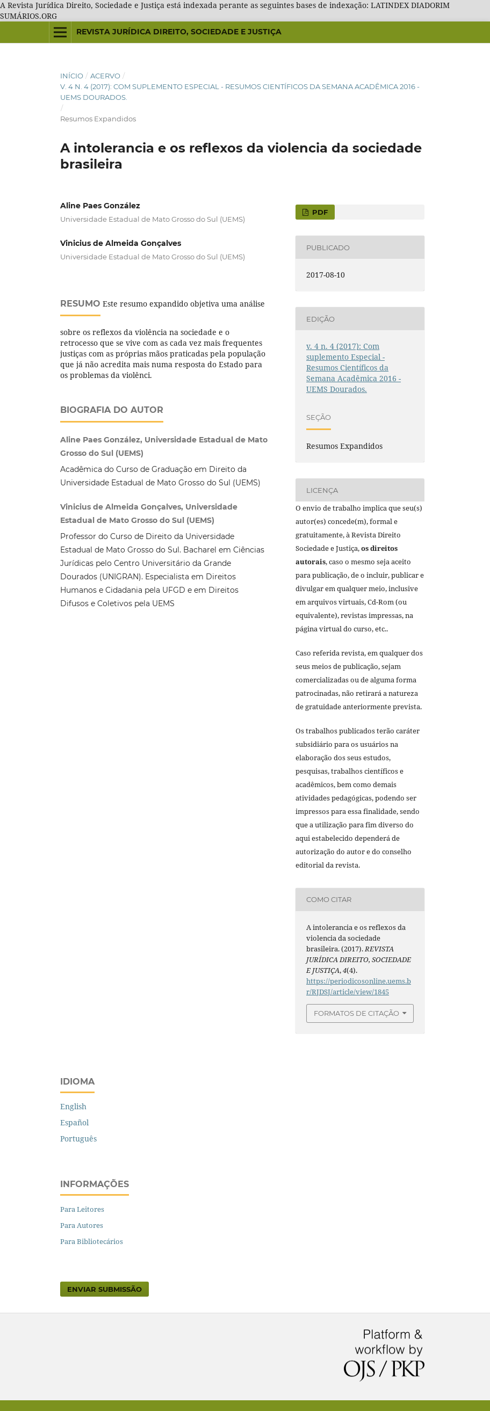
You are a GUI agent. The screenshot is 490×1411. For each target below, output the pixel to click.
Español (74, 1122)
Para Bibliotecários (91, 1241)
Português (78, 1138)
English (73, 1106)
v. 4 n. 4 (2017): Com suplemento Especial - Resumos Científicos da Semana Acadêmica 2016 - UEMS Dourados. (240, 91)
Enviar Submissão (104, 1289)
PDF (319, 212)
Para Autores (81, 1225)
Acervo (105, 75)
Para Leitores (82, 1209)
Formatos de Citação (356, 1013)
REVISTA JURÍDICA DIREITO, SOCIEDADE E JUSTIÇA (179, 32)
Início (71, 75)
